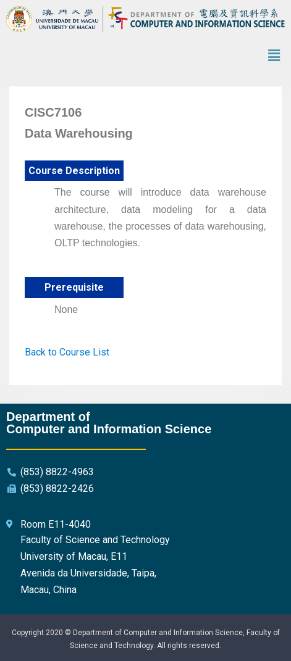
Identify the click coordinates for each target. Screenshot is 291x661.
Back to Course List (67, 352)
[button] (274, 56)
